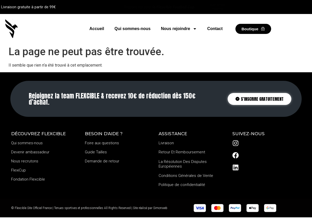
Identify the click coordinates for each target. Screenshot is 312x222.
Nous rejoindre (179, 28)
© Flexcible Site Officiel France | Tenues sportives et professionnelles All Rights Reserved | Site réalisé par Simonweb (89, 208)
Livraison (166, 143)
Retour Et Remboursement (182, 152)
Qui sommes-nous (132, 28)
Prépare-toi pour (159, 7)
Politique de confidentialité (182, 184)
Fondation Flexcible (28, 179)
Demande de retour (102, 161)
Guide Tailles (96, 152)
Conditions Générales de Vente (186, 175)
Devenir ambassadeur (30, 152)
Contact (215, 28)
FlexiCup (18, 170)
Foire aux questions (102, 143)
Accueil (97, 28)
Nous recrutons (24, 161)
